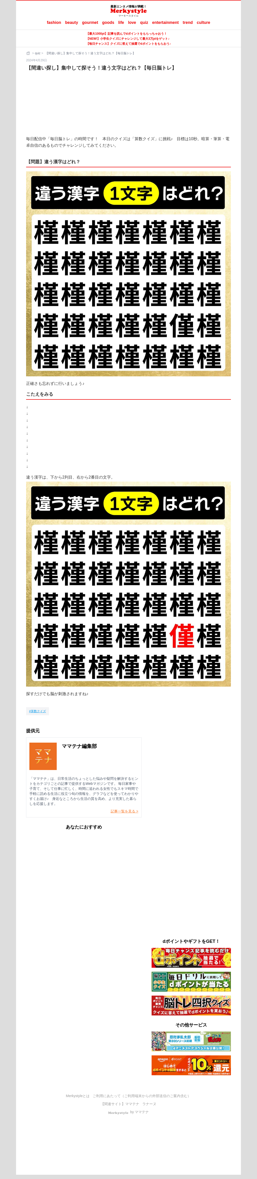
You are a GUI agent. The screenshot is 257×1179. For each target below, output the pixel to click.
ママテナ (132, 1104)
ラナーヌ (149, 1104)
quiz (144, 22)
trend (188, 22)
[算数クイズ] (37, 711)
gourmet (90, 22)
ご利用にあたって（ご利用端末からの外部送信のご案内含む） (142, 1096)
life (121, 22)
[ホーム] (28, 53)
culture (203, 22)
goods (108, 22)
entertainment (165, 22)
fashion (54, 22)
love (132, 22)
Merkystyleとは (78, 1096)
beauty (71, 22)
